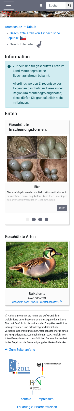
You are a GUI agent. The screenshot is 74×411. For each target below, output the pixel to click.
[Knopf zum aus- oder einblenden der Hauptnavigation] (8, 6)
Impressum (46, 399)
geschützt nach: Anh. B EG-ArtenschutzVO (37, 301)
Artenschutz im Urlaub (20, 27)
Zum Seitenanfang (20, 350)
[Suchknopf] (69, 5)
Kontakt (26, 399)
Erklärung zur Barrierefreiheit (37, 407)
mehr (62, 207)
